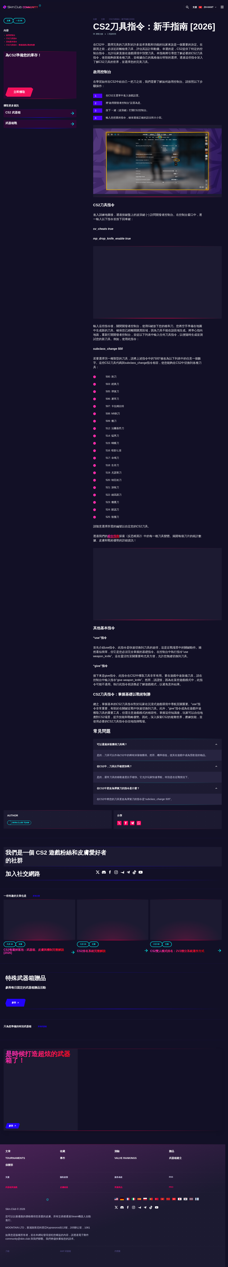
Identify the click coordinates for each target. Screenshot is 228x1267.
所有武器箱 (42, 1074)
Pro (171, 1230)
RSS (171, 1220)
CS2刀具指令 (11, 38)
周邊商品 (176, 7)
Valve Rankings (125, 1201)
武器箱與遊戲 (153, 7)
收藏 (62, 1194)
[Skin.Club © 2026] (26, 1244)
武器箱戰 (11, 123)
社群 (95, 19)
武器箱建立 (175, 1201)
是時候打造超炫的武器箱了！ (37, 1104)
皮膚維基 (166, 7)
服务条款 (118, 1220)
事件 (62, 1201)
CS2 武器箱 (13, 112)
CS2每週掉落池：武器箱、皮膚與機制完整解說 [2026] (34, 999)
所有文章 (36, 943)
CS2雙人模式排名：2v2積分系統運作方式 (177, 998)
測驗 (116, 1194)
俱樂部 (86, 7)
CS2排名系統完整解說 (91, 998)
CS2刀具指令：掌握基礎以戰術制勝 (20, 45)
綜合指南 (113, 536)
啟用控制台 (10, 35)
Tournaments (15, 1201)
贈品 (171, 1194)
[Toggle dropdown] (49, 7)
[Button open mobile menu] (222, 7)
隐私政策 (64, 1220)
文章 (8, 20)
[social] (116, 1251)
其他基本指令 (11, 42)
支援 (194, 7)
